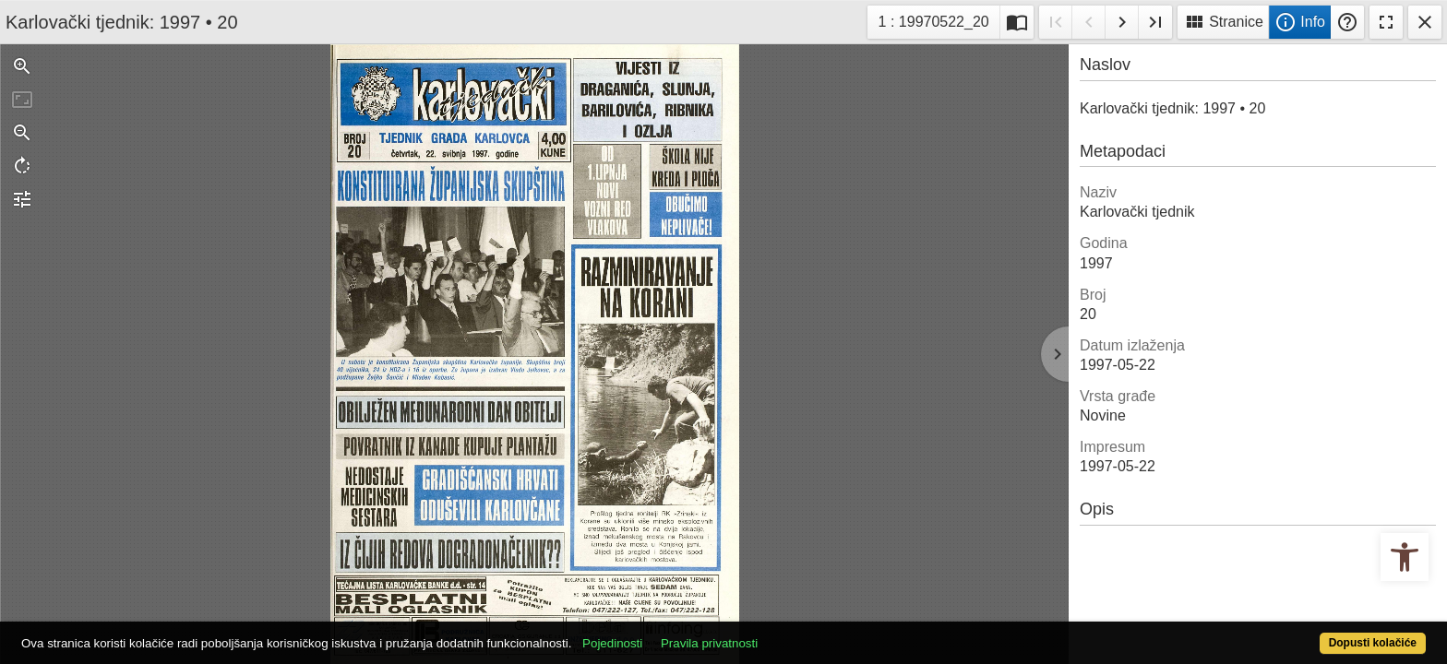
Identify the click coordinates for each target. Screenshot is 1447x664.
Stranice (1223, 22)
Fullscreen (1386, 22)
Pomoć (1347, 22)
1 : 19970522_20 (935, 20)
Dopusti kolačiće (1296, 633)
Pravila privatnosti (781, 633)
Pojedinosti (684, 633)
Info (1299, 22)
